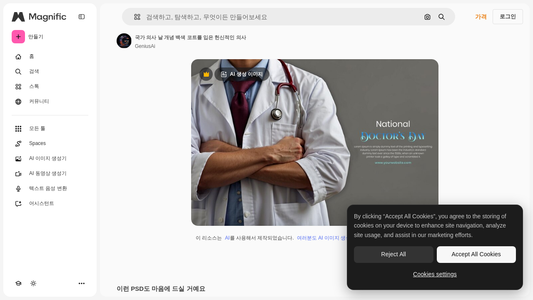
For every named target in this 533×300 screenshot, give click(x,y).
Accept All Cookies (476, 254)
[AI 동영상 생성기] (50, 173)
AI (227, 238)
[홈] (50, 56)
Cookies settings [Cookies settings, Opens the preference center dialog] (435, 274)
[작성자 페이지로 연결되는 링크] (124, 40)
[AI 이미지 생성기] (50, 158)
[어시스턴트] (50, 203)
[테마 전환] (33, 283)
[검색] (50, 71)
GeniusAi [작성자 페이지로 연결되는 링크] (145, 46)
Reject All (393, 254)
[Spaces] (50, 143)
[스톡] (50, 86)
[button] (133, 17)
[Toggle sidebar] (81, 16)
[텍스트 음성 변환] (50, 188)
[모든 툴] (50, 128)
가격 (481, 16)
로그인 (508, 16)
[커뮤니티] (50, 101)
